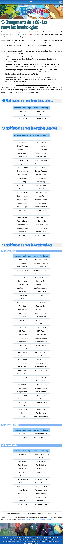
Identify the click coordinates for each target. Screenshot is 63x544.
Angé (52, 537)
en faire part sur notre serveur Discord (37, 519)
